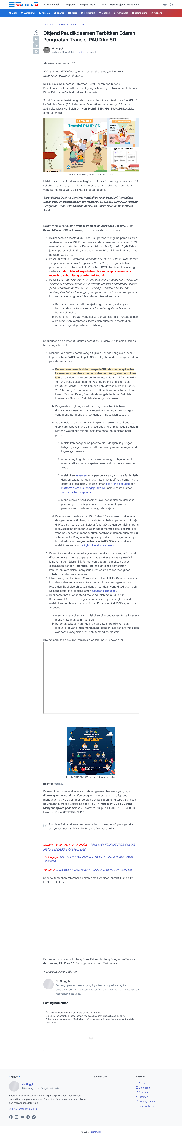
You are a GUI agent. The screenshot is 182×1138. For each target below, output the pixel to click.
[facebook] (36, 39)
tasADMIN (96, 1132)
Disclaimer (143, 1087)
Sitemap (142, 1096)
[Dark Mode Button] (165, 4)
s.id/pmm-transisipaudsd (76, 492)
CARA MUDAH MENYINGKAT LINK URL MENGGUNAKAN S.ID (94, 869)
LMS (103, 4)
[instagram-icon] (16, 1117)
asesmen (81, 475)
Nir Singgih (28, 1084)
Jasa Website (145, 1106)
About (141, 1083)
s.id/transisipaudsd (118, 483)
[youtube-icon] (22, 1117)
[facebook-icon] (11, 1117)
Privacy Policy (145, 1101)
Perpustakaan (88, 4)
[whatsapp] (36, 45)
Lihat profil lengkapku (23, 1108)
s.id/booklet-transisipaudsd (99, 545)
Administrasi (51, 4)
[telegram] (36, 51)
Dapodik (71, 4)
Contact (142, 1092)
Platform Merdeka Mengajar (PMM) (83, 488)
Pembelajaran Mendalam (124, 4)
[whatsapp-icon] (34, 1117)
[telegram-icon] (28, 1117)
